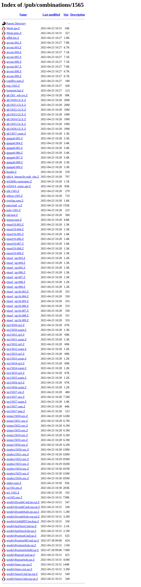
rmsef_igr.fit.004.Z (17, 296)
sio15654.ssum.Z (16, 368)
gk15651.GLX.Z (16, 104)
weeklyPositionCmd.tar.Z (21, 535)
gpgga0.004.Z (14, 143)
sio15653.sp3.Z (15, 353)
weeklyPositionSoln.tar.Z (21, 545)
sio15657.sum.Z (15, 406)
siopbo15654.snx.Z (17, 468)
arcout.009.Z (13, 76)
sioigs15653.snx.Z (17, 430)
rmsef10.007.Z (15, 243)
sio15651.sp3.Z (15, 334)
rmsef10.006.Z (15, 238)
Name (23, 14)
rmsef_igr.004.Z (15, 262)
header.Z (11, 171)
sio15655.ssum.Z (16, 377)
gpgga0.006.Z (14, 152)
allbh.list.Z (12, 37)
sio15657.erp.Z (15, 392)
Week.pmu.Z (13, 33)
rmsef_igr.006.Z (15, 272)
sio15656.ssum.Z (16, 387)
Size (66, 14)
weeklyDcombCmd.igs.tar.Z (23, 502)
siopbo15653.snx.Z (17, 463)
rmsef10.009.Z (15, 253)
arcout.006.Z (13, 61)
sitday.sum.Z (13, 483)
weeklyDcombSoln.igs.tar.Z (22, 511)
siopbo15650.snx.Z (17, 449)
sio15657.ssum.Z (16, 401)
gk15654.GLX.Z (16, 119)
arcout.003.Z (13, 47)
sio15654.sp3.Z (15, 363)
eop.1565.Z (13, 85)
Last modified (51, 14)
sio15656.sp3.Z (15, 382)
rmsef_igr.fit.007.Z (17, 310)
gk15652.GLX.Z (16, 109)
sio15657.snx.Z (15, 396)
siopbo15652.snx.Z (17, 459)
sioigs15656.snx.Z (17, 444)
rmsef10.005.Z (15, 234)
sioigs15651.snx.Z (17, 420)
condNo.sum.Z (15, 80)
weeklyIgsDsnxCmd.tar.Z (21, 526)
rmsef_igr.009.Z (15, 286)
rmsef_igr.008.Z (15, 282)
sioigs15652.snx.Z (17, 425)
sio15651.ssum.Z (16, 339)
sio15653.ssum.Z (16, 358)
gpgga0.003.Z (14, 138)
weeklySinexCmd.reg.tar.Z (22, 578)
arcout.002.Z (13, 42)
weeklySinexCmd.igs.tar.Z (22, 574)
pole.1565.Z (13, 210)
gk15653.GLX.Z (16, 114)
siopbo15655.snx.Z (17, 473)
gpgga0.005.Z (14, 148)
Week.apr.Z (13, 28)
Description (77, 14)
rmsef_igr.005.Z (15, 267)
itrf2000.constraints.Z (19, 181)
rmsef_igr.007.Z (15, 277)
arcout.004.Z (13, 52)
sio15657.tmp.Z (15, 411)
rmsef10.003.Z (15, 224)
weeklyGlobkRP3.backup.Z (22, 521)
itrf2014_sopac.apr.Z (18, 186)
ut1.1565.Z (12, 492)
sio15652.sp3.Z (15, 344)
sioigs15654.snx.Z (17, 435)
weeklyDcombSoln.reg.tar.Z (23, 516)
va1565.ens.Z (14, 497)
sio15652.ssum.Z (16, 349)
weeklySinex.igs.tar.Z (19, 564)
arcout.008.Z (13, 71)
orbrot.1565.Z (14, 195)
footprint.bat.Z (15, 90)
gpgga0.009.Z (14, 167)
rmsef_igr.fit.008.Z (17, 315)
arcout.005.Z (13, 57)
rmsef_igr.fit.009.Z (17, 320)
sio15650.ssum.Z (16, 329)
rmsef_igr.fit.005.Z (17, 301)
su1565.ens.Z (14, 487)
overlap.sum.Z (14, 200)
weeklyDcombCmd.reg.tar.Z (23, 507)
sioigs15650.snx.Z (17, 416)
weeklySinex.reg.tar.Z (19, 569)
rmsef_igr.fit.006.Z (17, 305)
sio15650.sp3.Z (15, 325)
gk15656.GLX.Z (16, 128)
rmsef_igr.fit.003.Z (17, 291)
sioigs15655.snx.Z (17, 440)
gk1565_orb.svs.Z (17, 95)
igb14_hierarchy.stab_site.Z (22, 176)
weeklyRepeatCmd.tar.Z (20, 554)
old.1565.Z (12, 191)
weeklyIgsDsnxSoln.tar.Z (21, 530)
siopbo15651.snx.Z (17, 454)
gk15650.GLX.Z (16, 100)
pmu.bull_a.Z (14, 205)
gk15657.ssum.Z (16, 133)
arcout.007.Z (13, 66)
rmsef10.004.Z (15, 229)
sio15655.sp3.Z (15, 373)
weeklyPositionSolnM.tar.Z (22, 550)
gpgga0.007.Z (14, 157)
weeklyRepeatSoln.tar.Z (20, 559)
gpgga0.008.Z (14, 162)
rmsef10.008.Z (15, 248)
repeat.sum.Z (14, 219)
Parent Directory (16, 23)
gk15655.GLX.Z (16, 124)
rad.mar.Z (12, 215)
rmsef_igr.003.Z (15, 258)
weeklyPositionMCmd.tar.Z (22, 540)
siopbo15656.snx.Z (17, 478)
